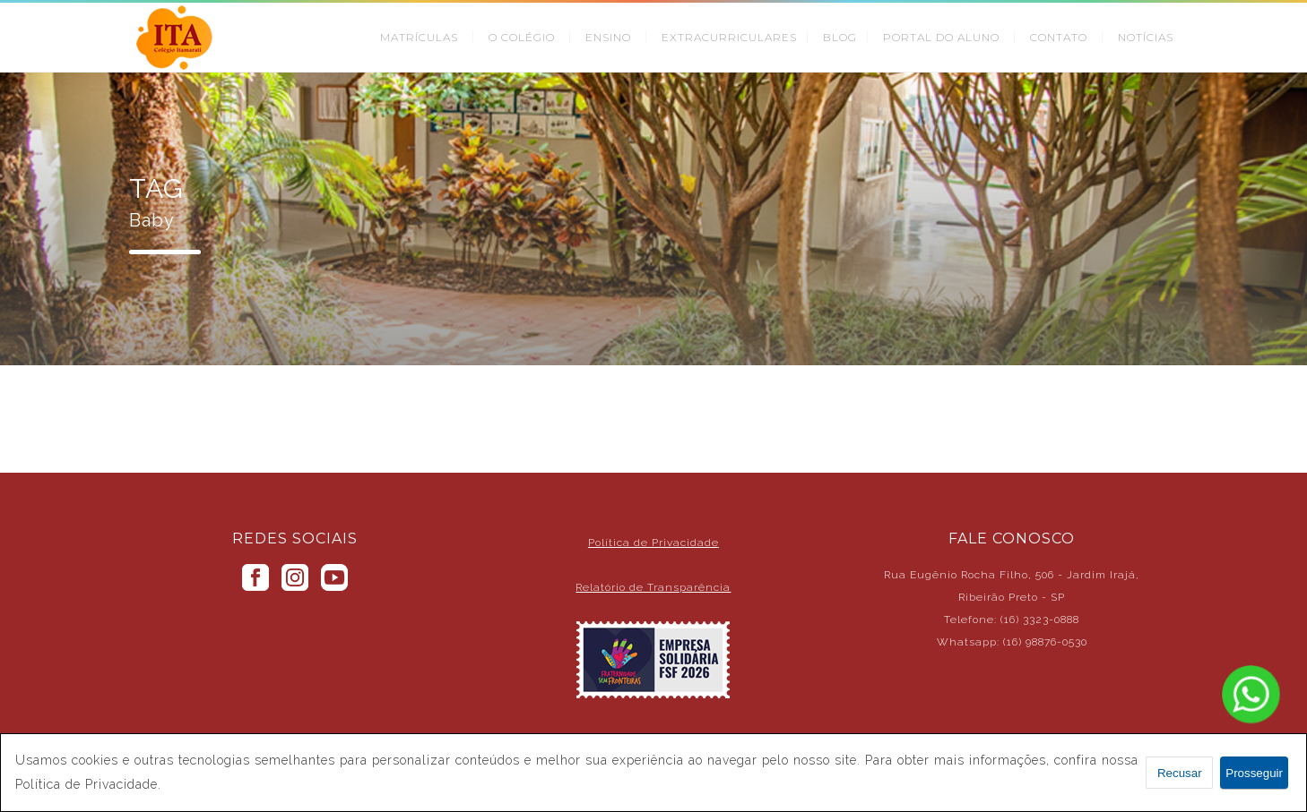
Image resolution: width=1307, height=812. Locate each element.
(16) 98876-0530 (1045, 642)
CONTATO (1058, 37)
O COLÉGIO (522, 37)
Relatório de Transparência (653, 587)
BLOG (840, 37)
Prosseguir (1254, 773)
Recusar (1179, 773)
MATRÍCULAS (419, 37)
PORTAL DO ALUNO (941, 37)
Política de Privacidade (653, 542)
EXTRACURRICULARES (729, 37)
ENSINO (608, 37)
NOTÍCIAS (1145, 37)
